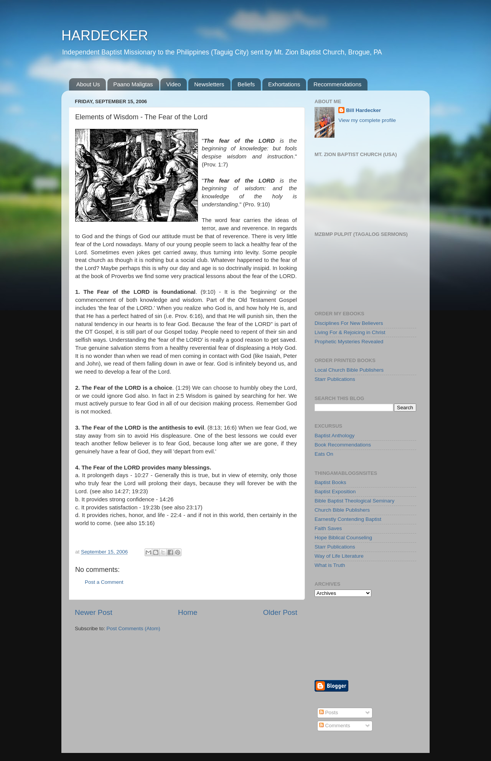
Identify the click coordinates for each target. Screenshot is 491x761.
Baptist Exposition (335, 491)
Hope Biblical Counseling (343, 537)
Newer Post (93, 612)
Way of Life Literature (339, 556)
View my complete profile (367, 120)
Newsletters (209, 84)
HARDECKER (104, 35)
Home (187, 612)
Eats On (324, 454)
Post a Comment (104, 582)
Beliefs (246, 84)
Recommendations (337, 84)
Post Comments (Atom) (133, 628)
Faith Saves (328, 528)
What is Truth (330, 565)
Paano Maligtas (133, 84)
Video (173, 84)
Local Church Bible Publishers (349, 370)
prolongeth (100, 475)
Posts (328, 712)
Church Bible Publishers (342, 510)
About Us (88, 84)
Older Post (280, 612)
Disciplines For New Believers (349, 323)
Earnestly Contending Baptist (348, 519)
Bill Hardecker (363, 110)
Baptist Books (330, 482)
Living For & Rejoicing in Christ (350, 332)
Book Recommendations (343, 445)
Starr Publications (335, 379)
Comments (334, 725)
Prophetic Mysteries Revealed (349, 341)
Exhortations (284, 84)
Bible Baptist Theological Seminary (354, 501)
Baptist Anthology (334, 435)
